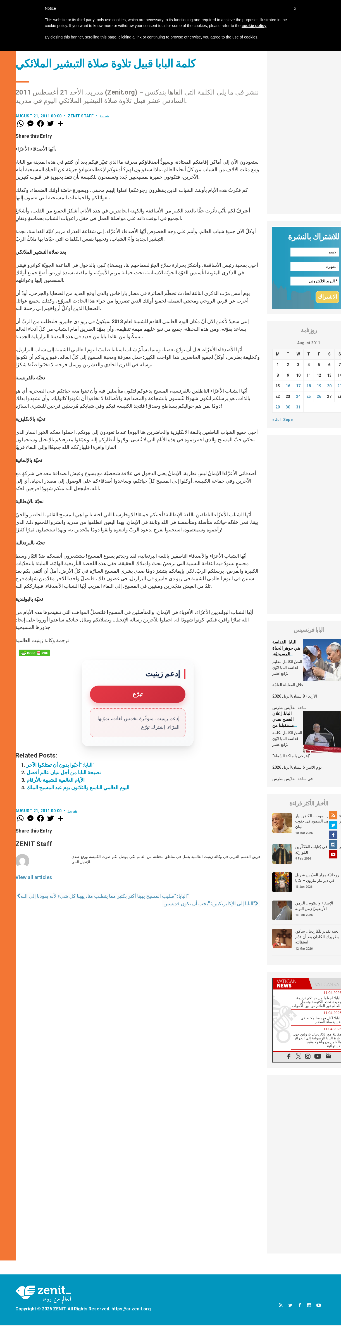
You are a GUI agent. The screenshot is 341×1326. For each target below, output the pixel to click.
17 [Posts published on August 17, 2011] (298, 386)
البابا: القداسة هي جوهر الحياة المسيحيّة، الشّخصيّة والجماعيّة (286, 654)
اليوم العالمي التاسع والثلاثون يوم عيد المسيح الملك (78, 787)
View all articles (33, 877)
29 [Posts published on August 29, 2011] (277, 407)
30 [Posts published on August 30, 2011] (288, 407)
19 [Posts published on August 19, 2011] (319, 386)
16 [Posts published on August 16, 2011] (288, 386)
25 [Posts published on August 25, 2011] (308, 397)
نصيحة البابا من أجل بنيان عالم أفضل (64, 772)
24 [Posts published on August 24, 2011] (298, 397)
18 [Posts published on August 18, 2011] (308, 386)
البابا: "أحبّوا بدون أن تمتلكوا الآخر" (60, 765)
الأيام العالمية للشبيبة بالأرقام (56, 780)
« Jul (276, 420)
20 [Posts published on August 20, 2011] (329, 386)
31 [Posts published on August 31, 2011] (298, 407)
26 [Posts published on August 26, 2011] (319, 397)
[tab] (291, 984)
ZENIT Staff (81, 116)
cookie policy (254, 25)
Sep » (288, 420)
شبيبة (104, 116)
